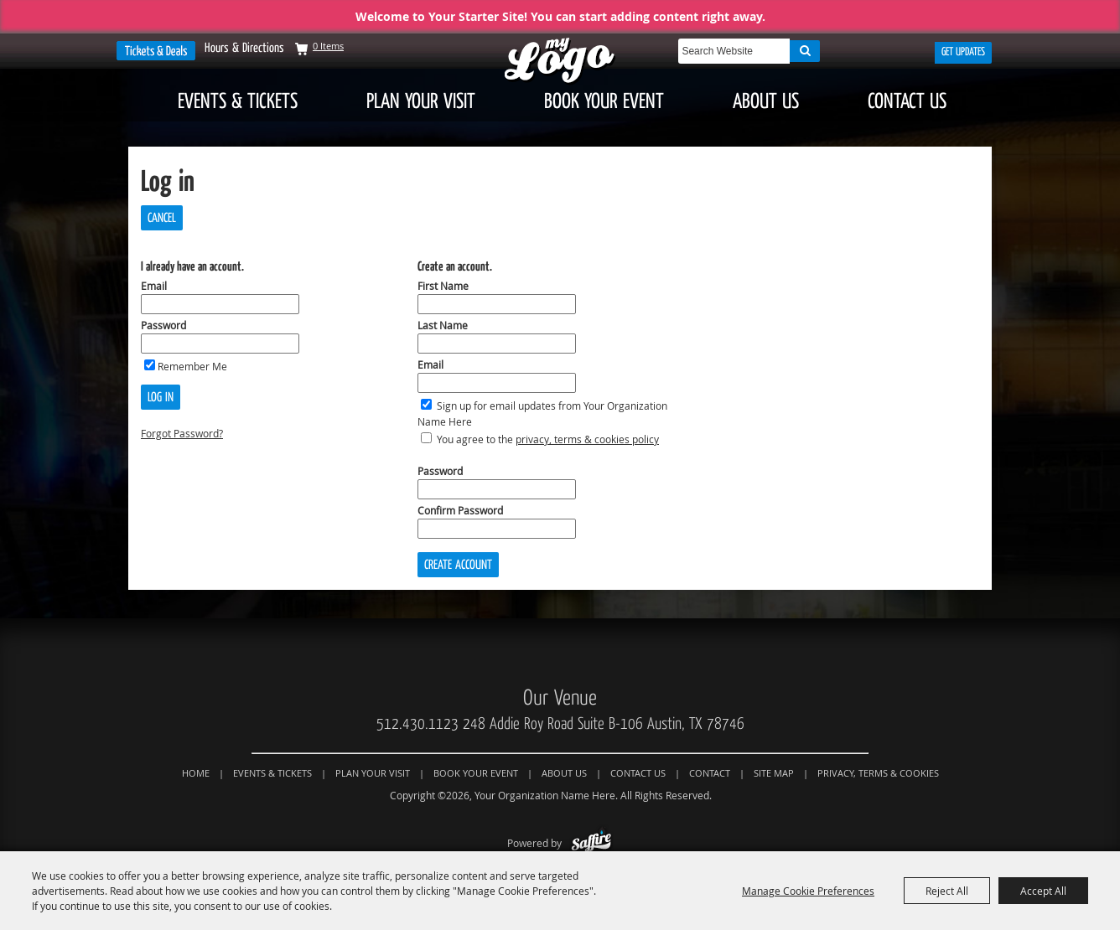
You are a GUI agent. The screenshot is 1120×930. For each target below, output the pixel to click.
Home (196, 773)
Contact (709, 773)
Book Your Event (604, 101)
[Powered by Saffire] (591, 843)
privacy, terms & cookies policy (587, 439)
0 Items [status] (328, 45)
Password (163, 325)
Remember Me (192, 366)
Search (805, 51)
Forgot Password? (182, 433)
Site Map (774, 773)
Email (154, 285)
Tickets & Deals (156, 50)
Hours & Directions (244, 47)
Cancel (162, 218)
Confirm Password (460, 510)
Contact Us (907, 101)
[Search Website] (734, 51)
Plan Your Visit (420, 101)
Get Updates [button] (963, 52)
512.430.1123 (417, 724)
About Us (766, 101)
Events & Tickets (238, 101)
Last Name (442, 325)
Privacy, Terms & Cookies (878, 773)
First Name (443, 285)
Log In (161, 397)
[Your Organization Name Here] (560, 61)
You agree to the (548, 439)
